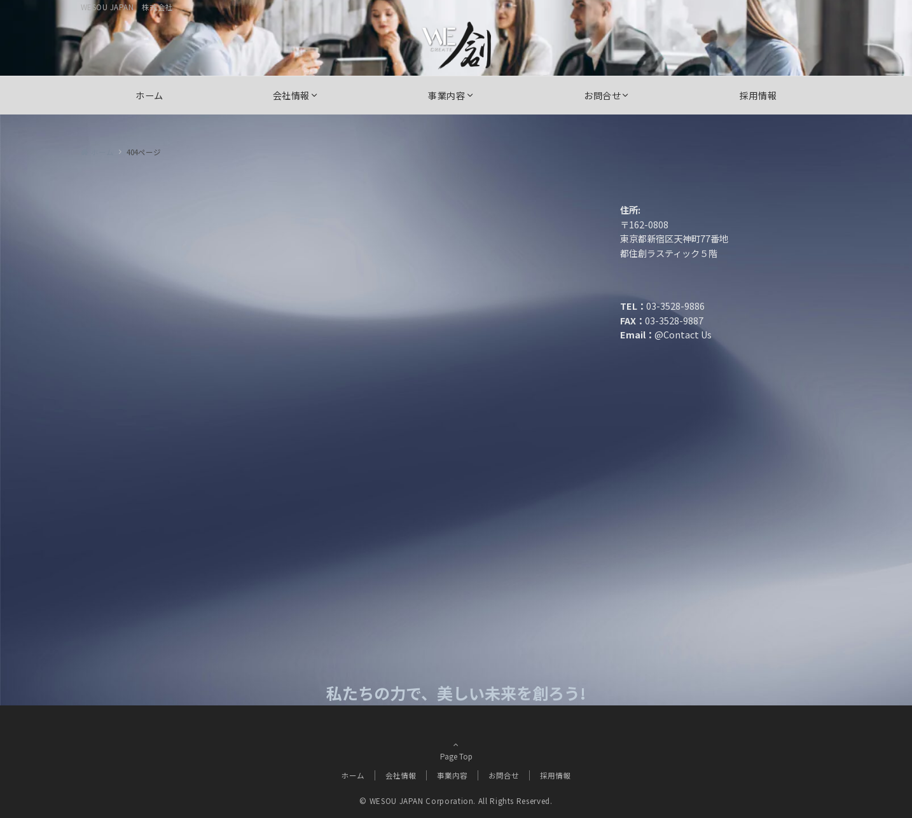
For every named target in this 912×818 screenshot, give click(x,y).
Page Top (456, 749)
